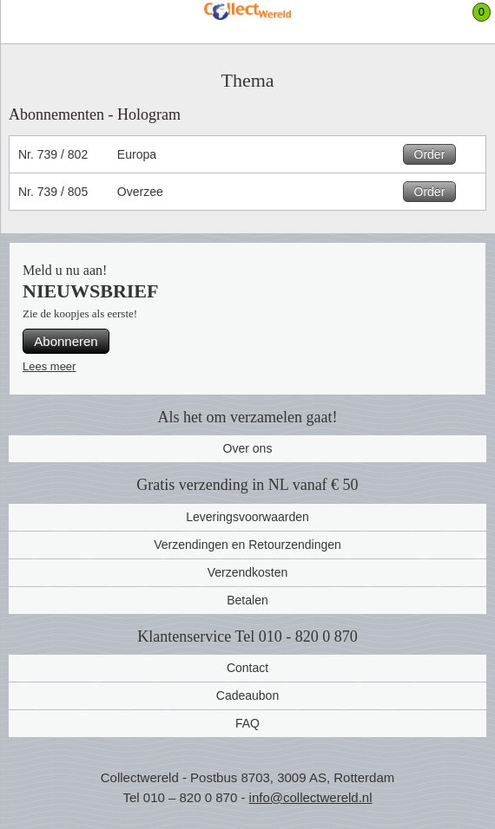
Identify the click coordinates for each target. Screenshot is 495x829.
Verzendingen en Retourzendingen (247, 545)
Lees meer (49, 366)
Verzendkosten (248, 572)
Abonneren (65, 341)
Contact (247, 668)
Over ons (248, 448)
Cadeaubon (247, 695)
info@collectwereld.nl (311, 797)
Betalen (247, 600)
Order (430, 154)
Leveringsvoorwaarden (247, 517)
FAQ (247, 723)
